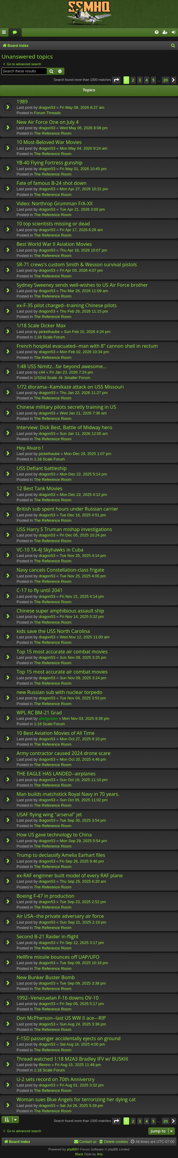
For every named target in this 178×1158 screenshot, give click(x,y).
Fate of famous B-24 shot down (51, 183)
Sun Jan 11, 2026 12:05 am (84, 433)
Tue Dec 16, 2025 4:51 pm (83, 515)
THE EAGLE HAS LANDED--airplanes (56, 773)
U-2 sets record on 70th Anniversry (56, 1079)
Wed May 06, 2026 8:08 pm (84, 128)
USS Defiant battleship (42, 468)
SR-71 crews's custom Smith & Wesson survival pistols (77, 264)
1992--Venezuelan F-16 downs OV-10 (57, 998)
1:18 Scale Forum (49, 337)
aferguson (48, 718)
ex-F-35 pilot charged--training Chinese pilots (67, 305)
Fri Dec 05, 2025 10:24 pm (83, 535)
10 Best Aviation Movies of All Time (56, 733)
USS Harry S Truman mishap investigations (64, 529)
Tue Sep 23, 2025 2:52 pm (83, 902)
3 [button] (140, 80)
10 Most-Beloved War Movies (49, 142)
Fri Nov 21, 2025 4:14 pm (82, 596)
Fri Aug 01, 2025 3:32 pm (82, 1085)
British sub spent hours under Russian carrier (67, 509)
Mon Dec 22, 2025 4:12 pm (83, 494)
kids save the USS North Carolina (53, 631)
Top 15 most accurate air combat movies (62, 651)
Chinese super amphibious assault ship (60, 610)
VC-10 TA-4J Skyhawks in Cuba (50, 549)
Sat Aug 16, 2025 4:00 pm (82, 1044)
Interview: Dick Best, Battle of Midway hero (64, 427)
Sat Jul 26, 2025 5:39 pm (81, 1105)
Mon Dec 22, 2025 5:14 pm (83, 474)
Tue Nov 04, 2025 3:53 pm (83, 698)
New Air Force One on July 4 (48, 122)
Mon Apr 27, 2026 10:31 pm (84, 189)
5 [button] (153, 80)
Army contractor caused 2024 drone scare (64, 753)
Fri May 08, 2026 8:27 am (82, 107)
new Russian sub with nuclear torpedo (59, 692)
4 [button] (146, 80)
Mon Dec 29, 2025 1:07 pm (87, 453)
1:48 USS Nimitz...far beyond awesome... (62, 366)
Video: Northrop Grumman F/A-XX (55, 203)
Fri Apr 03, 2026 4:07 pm (81, 270)
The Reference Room (52, 133)
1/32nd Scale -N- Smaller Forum (62, 377)
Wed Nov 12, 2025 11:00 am (84, 637)
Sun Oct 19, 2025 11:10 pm (84, 780)
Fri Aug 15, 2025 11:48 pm (78, 1064)
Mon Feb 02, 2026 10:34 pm (84, 352)
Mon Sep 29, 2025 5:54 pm (83, 841)
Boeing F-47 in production (45, 896)
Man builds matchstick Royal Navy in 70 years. (68, 794)
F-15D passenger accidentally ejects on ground (68, 1038)
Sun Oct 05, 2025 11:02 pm (84, 800)
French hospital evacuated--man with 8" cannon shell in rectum (87, 346)
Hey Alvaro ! (30, 448)
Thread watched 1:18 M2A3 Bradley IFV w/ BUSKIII (72, 1059)
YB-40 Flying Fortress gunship (50, 162)
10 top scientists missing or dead (53, 223)
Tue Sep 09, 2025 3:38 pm (83, 983)
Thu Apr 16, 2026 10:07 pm (83, 250)
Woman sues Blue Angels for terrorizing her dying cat (76, 1099)
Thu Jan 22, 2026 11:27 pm (84, 392)
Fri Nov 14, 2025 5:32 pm (82, 616)
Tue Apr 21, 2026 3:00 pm (82, 209)
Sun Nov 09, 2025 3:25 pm (83, 657)
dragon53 (47, 107)
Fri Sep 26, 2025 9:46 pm (82, 861)
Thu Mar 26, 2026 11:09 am (84, 291)
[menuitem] (15, 33)
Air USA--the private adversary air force (60, 916)
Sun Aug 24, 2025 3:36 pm (83, 1024)
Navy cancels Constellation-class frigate (60, 570)
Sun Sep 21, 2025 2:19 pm (83, 922)
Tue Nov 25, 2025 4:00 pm (83, 576)
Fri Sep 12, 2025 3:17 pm (82, 942)
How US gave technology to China (54, 834)
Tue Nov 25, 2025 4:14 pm (83, 555)
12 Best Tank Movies (39, 488)
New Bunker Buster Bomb (46, 977)
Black (79, 1154)
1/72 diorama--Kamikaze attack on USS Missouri (70, 386)
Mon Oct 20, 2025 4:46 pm (83, 759)
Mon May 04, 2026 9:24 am (83, 148)
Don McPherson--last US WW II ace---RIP (61, 1018)
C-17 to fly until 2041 (40, 590)
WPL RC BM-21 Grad (39, 712)
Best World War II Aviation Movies (54, 244)
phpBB (72, 1149)
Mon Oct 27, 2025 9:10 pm (83, 739)
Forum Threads (47, 113)
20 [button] (165, 80)
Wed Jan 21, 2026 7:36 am (83, 413)
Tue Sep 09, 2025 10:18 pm (84, 963)
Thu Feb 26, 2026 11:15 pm (84, 311)
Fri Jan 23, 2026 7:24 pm (71, 372)
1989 (22, 101)
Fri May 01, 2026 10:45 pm (83, 169)
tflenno (45, 1064)
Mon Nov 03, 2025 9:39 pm (85, 718)
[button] (116, 80)
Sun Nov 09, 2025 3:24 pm (83, 678)
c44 (42, 372)
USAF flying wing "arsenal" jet (49, 814)
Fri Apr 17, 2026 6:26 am (81, 230)
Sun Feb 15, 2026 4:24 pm (87, 331)
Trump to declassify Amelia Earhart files (61, 855)
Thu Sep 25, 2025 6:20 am (83, 881)
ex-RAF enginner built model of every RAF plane (70, 875)
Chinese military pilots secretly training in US (66, 407)
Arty (100, 1154)
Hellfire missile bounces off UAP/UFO (58, 957)
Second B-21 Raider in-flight (48, 936)
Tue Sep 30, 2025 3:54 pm (83, 820)
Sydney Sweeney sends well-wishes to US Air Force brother (82, 285)
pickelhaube (49, 331)
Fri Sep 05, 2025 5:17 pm (82, 1003)
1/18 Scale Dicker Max (41, 325)
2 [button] (133, 80)
